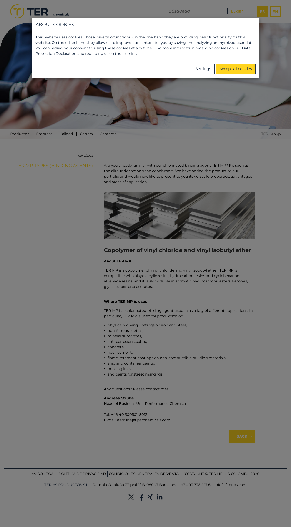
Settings (203, 69)
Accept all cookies (235, 69)
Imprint (129, 53)
